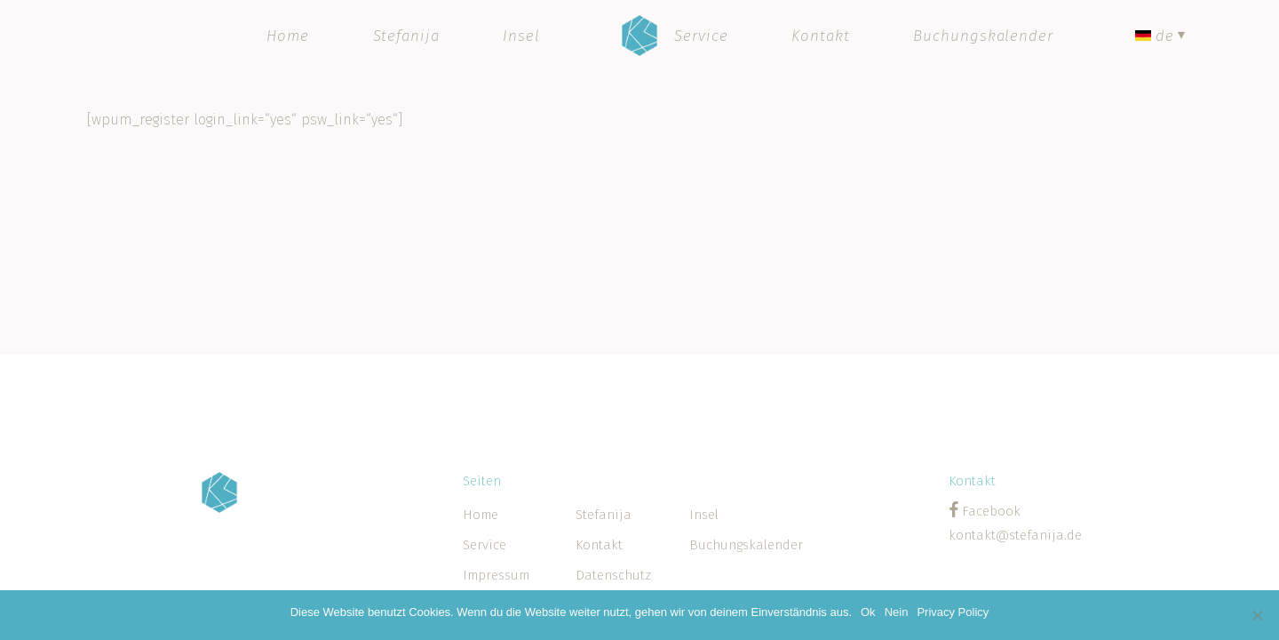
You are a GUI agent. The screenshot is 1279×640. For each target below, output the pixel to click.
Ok (868, 612)
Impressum (496, 575)
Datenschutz (613, 575)
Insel (704, 515)
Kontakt (599, 545)
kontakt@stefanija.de (1015, 535)
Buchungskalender (745, 545)
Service (484, 545)
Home (480, 515)
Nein (897, 612)
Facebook (989, 511)
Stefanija (604, 515)
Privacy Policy (953, 612)
